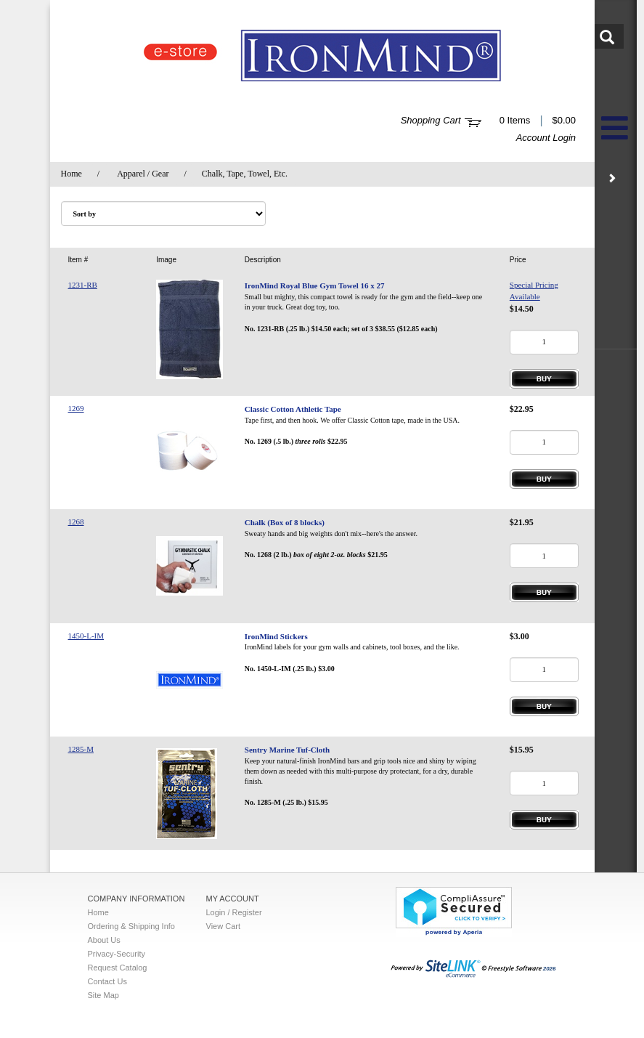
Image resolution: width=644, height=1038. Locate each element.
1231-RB (82, 284)
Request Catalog (117, 967)
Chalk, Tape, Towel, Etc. (245, 174)
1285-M (81, 749)
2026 (473, 968)
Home (71, 174)
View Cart (223, 926)
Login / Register (234, 912)
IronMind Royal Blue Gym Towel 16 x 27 (315, 285)
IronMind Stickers (276, 636)
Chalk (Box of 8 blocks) (285, 522)
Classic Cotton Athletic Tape (293, 409)
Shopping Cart (431, 120)
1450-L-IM (86, 635)
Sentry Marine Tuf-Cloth (287, 749)
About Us (104, 940)
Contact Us (107, 981)
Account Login (546, 137)
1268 (76, 521)
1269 (76, 408)
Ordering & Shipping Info (131, 926)
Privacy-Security (116, 953)
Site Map (103, 995)
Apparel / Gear (142, 174)
